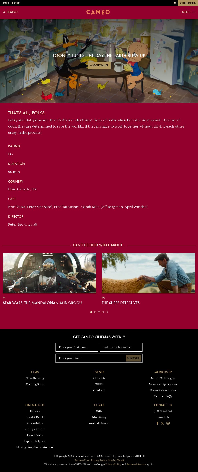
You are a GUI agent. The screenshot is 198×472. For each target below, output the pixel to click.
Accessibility (35, 423)
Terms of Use (82, 460)
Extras (99, 405)
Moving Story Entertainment (35, 447)
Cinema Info (34, 405)
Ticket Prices (35, 435)
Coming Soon (35, 384)
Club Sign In (188, 3)
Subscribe (133, 358)
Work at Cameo (99, 423)
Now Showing (35, 378)
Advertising (99, 417)
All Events (99, 378)
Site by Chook (116, 460)
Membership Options (163, 384)
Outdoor (99, 390)
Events (99, 372)
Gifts (99, 411)
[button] (91, 312)
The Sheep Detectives (121, 302)
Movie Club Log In (163, 378)
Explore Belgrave (35, 441)
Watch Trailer (99, 65)
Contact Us (163, 405)
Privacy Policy (99, 460)
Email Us (163, 417)
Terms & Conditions (163, 390)
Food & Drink (35, 417)
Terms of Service (136, 464)
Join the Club (11, 3)
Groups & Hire (34, 429)
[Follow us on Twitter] (162, 423)
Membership (163, 372)
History (35, 411)
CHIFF (99, 384)
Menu (188, 12)
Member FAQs (163, 396)
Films (35, 372)
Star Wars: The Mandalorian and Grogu (42, 302)
